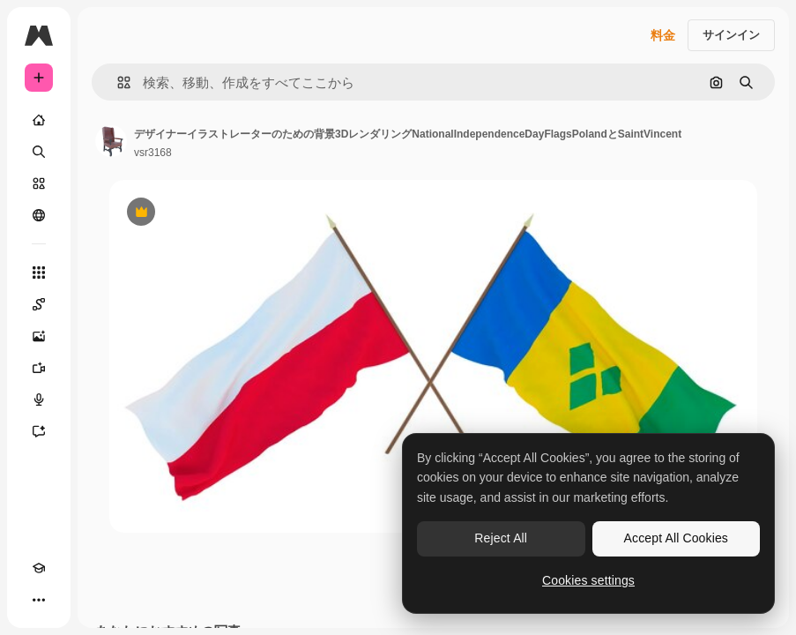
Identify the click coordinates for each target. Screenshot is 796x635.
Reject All (500, 538)
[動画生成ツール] (39, 368)
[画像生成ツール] (39, 336)
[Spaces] (39, 304)
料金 (663, 35)
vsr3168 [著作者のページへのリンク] (153, 152)
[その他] (39, 600)
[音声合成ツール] (39, 399)
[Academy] (39, 568)
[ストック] (39, 183)
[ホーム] (39, 120)
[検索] (39, 152)
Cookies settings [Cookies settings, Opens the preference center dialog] (588, 580)
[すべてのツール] (39, 272)
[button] (117, 82)
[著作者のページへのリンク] (111, 141)
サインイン (731, 34)
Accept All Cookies (676, 538)
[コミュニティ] (39, 215)
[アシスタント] (39, 431)
